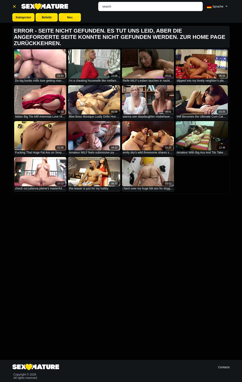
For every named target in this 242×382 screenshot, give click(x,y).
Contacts (224, 367)
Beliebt (47, 17)
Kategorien (23, 17)
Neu (70, 17)
